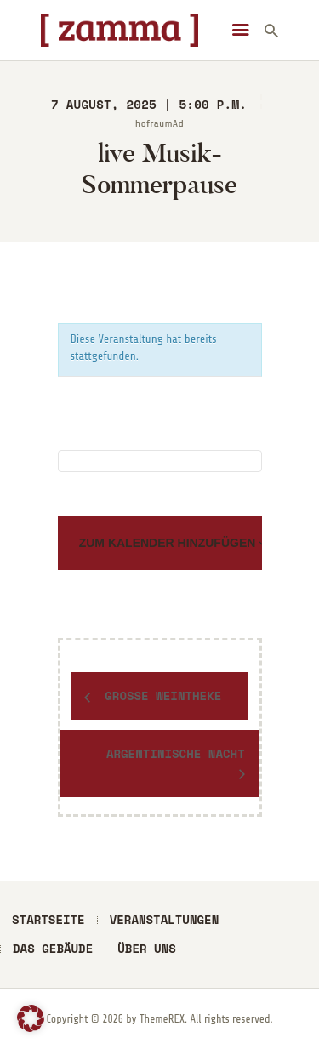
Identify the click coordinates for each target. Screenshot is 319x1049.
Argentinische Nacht (175, 753)
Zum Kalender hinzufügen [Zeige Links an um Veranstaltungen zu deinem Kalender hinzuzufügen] (169, 543)
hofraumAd (159, 123)
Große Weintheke (160, 695)
